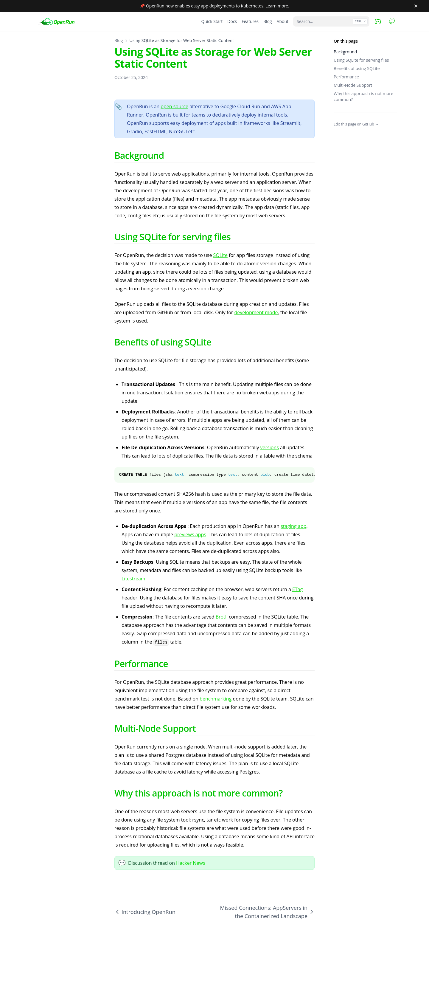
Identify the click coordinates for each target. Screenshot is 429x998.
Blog (118, 40)
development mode (256, 312)
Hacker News (190, 863)
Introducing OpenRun (144, 911)
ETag (297, 589)
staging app (293, 526)
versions (269, 447)
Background (345, 52)
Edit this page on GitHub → (356, 124)
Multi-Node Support (353, 85)
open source (174, 106)
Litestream (133, 578)
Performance (346, 77)
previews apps (190, 534)
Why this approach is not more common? (363, 96)
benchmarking (215, 698)
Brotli (222, 616)
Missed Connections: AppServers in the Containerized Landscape (267, 912)
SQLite (220, 255)
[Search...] (331, 21)
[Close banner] (416, 6)
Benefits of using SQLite (357, 68)
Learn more (276, 6)
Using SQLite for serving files (361, 60)
